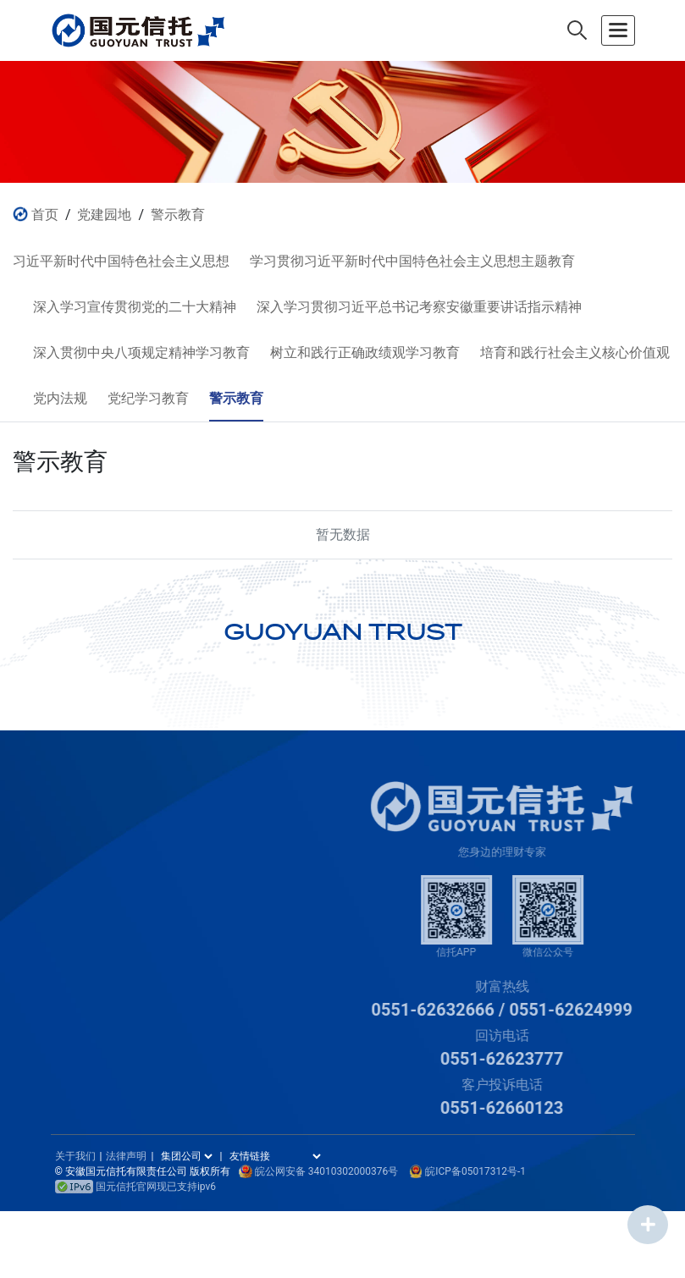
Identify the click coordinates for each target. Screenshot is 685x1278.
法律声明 (126, 1156)
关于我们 (75, 1156)
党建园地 (104, 215)
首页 (44, 215)
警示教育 (178, 215)
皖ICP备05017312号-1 (475, 1171)
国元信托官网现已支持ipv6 (136, 1186)
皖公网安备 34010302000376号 (326, 1171)
